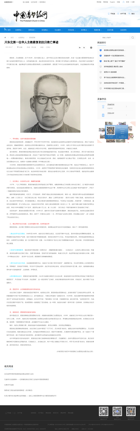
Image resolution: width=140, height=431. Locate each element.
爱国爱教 (32, 37)
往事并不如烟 (9, 385)
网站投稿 (48, 413)
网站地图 (70, 413)
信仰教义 (85, 30)
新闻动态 (32, 30)
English (112, 2)
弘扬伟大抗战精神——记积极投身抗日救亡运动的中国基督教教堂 (26, 379)
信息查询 (123, 30)
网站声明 (63, 413)
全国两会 (19, 30)
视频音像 (98, 30)
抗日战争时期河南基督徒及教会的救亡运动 (18, 374)
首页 (7, 29)
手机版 (9, 413)
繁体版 (105, 2)
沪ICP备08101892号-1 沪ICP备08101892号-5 (101, 424)
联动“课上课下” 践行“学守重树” (114, 61)
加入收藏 (26, 2)
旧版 (118, 2)
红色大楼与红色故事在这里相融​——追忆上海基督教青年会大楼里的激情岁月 (30, 396)
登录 (127, 2)
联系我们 (43, 2)
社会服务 (58, 30)
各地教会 (45, 30)
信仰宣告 (33, 413)
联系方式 (55, 413)
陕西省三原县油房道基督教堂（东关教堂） (18, 390)
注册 (133, 2)
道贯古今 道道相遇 (110, 72)
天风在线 (72, 30)
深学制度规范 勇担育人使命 (113, 66)
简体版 (99, 2)
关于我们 (41, 413)
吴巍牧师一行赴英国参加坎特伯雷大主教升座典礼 (121, 56)
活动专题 (110, 30)
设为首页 (34, 2)
